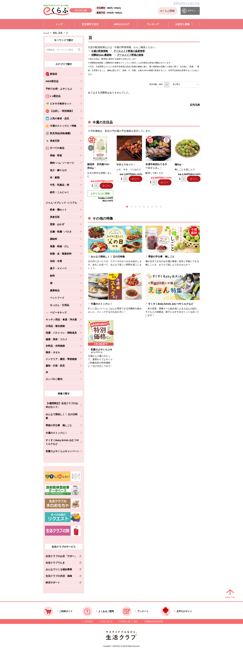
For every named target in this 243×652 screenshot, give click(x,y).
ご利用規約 (88, 621)
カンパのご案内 (54, 379)
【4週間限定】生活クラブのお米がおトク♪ (62, 405)
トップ (46, 33)
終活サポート (61, 583)
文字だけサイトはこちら (186, 3)
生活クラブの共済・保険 (61, 577)
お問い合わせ (106, 621)
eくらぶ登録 (167, 10)
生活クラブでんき (61, 563)
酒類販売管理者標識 (154, 621)
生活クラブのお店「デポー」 (61, 557)
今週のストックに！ (56, 432)
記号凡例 (195, 104)
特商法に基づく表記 (129, 621)
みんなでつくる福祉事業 (61, 570)
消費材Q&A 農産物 (101, 54)
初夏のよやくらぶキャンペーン (62, 451)
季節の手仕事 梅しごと (59, 425)
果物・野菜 (57, 33)
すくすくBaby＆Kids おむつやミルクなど (62, 442)
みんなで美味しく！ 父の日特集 (61, 416)
